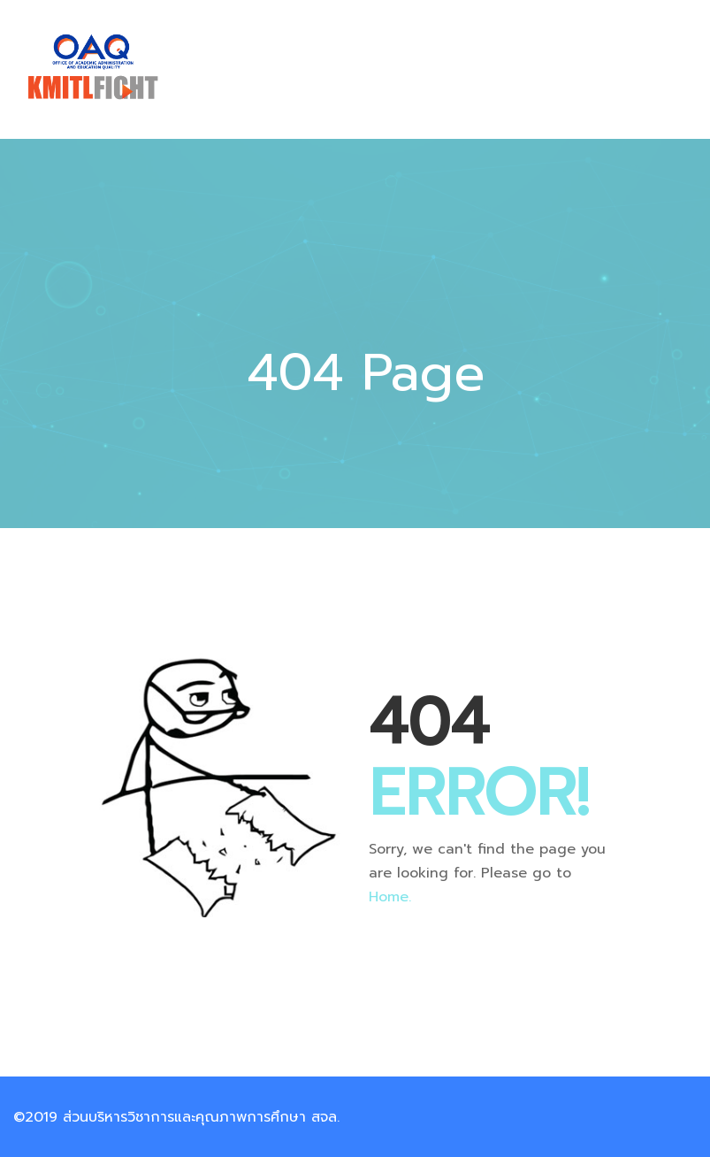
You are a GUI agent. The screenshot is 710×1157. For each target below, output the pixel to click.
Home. (390, 897)
